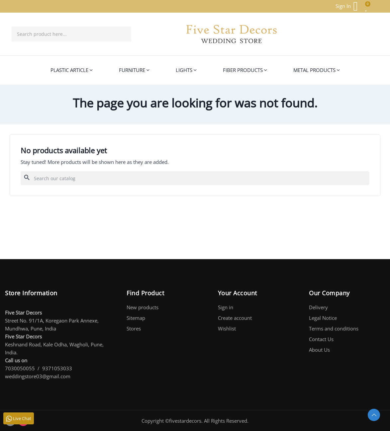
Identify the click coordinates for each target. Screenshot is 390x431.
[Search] (195, 178)
